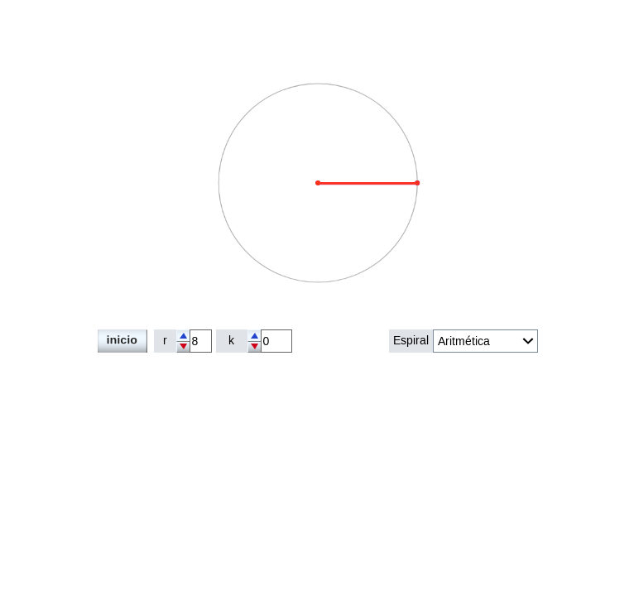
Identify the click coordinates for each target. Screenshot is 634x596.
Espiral (411, 340)
